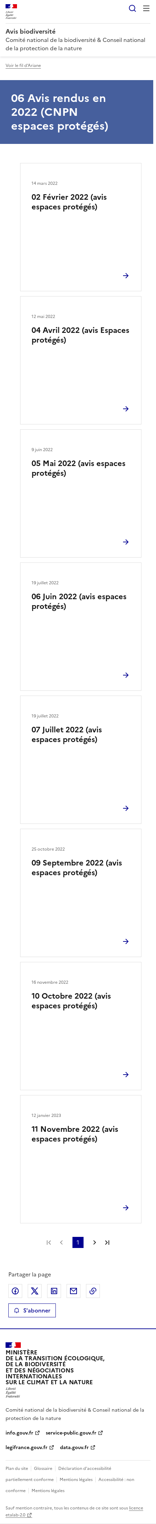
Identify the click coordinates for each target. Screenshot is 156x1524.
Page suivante (94, 1242)
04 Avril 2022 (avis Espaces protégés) (80, 335)
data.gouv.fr (74, 1447)
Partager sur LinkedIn (54, 1291)
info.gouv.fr (19, 1433)
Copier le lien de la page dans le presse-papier (93, 1291)
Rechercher (132, 8)
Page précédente (61, 1242)
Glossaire (43, 1468)
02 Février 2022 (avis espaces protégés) (69, 202)
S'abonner (32, 1310)
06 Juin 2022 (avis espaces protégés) (79, 601)
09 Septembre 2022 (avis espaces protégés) (77, 867)
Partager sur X (35, 1291)
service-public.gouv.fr (71, 1433)
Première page (48, 1242)
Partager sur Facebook (15, 1291)
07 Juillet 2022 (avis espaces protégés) (67, 734)
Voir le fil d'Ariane (23, 65)
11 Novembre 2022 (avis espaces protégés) (75, 1134)
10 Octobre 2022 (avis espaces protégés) (71, 1000)
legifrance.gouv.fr (26, 1447)
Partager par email (73, 1291)
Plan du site (17, 1468)
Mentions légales (76, 1479)
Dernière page (107, 1242)
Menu (146, 8)
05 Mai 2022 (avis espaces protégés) (78, 468)
